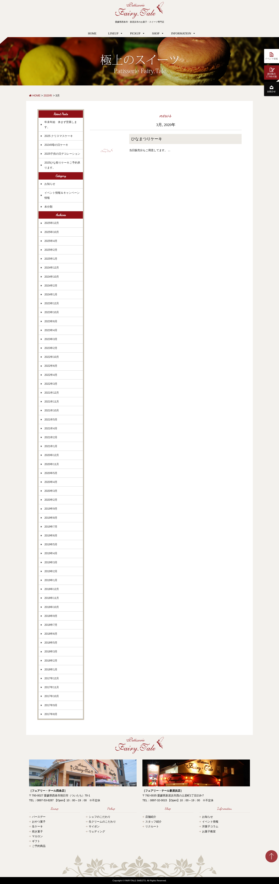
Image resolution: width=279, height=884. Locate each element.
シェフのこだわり (99, 816)
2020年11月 (51, 464)
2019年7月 (50, 526)
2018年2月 (50, 660)
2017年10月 (51, 696)
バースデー (39, 816)
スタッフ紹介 (153, 821)
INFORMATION (181, 33)
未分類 (48, 206)
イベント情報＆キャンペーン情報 (62, 195)
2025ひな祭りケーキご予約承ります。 (62, 165)
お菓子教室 (209, 831)
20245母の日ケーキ (56, 144)
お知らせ (49, 183)
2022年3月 (50, 383)
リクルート (152, 826)
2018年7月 (50, 624)
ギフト (36, 841)
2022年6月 (50, 365)
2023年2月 (50, 348)
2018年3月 (50, 651)
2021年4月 (50, 428)
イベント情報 (210, 821)
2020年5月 (50, 473)
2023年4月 (50, 330)
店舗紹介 (150, 816)
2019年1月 (50, 580)
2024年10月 (51, 276)
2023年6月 (50, 321)
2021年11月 (51, 401)
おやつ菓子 (39, 821)
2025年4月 (50, 240)
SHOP (155, 33)
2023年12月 (51, 303)
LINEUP (113, 33)
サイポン (94, 826)
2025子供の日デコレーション (62, 153)
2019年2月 (50, 571)
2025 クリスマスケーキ (58, 135)
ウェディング (97, 831)
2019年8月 (50, 517)
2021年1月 (50, 446)
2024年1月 (50, 294)
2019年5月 (50, 544)
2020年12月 (51, 455)
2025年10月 (51, 232)
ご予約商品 (39, 845)
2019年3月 (50, 562)
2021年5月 (50, 419)
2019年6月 (50, 535)
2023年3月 (50, 339)
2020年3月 (50, 490)
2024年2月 (50, 285)
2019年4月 (50, 553)
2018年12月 (51, 589)
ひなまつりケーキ (146, 139)
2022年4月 (50, 374)
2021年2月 (50, 437)
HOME (92, 33)
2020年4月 (50, 481)
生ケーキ (37, 826)
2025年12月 (51, 222)
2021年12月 (51, 392)
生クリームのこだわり (102, 821)
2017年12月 (51, 678)
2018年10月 (51, 607)
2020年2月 (50, 499)
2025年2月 (50, 249)
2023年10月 (51, 312)
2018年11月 (51, 597)
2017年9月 (50, 705)
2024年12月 (51, 267)
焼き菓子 (37, 831)
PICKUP (135, 33)
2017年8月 (50, 714)
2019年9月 (50, 508)
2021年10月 (51, 410)
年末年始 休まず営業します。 (60, 124)
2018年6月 (50, 633)
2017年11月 (51, 687)
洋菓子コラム (210, 826)
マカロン (37, 836)
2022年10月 (51, 356)
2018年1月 (50, 669)
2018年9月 (50, 615)
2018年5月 (50, 642)
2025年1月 (50, 258)
